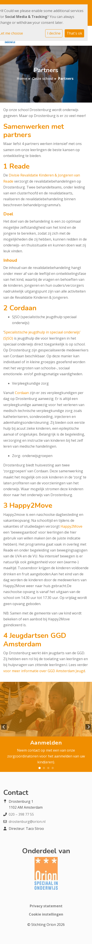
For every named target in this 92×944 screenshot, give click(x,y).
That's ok (74, 33)
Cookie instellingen (46, 914)
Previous (4, 727)
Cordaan (22, 392)
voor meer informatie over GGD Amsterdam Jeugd (44, 670)
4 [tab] (53, 768)
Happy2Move (71, 526)
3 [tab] (48, 768)
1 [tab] (39, 768)
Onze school (42, 78)
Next (88, 727)
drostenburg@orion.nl (27, 821)
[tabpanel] (46, 727)
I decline (54, 33)
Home (22, 78)
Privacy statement (46, 906)
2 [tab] (44, 768)
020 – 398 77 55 (21, 814)
